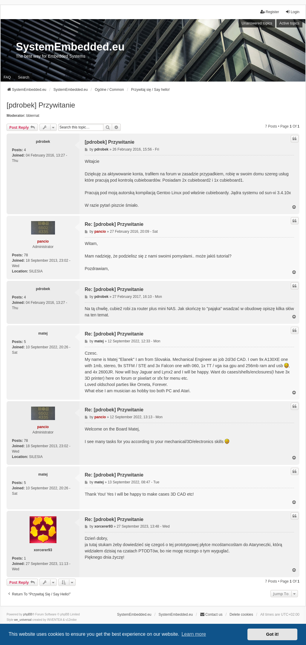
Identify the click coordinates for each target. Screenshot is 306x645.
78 (26, 255)
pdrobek (43, 142)
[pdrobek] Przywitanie (41, 105)
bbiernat (32, 116)
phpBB (27, 614)
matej (43, 333)
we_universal (22, 619)
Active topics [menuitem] (289, 23)
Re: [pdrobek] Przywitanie (114, 224)
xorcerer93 (43, 550)
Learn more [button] (193, 634)
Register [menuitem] (269, 12)
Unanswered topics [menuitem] (257, 23)
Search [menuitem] (23, 77)
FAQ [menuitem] (7, 77)
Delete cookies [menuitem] (241, 614)
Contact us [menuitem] (211, 614)
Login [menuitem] (292, 12)
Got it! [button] (272, 634)
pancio (43, 241)
